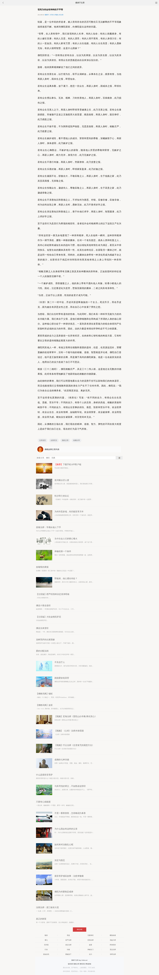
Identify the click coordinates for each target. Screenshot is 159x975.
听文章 (61, 15)
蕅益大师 (113, 940)
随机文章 (65, 440)
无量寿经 (91, 935)
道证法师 (68, 945)
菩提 (68, 935)
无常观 (46, 945)
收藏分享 (76, 440)
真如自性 (46, 954)
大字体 (52, 15)
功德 (68, 949)
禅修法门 (91, 949)
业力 (90, 954)
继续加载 (79, 929)
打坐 (46, 949)
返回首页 (70, 964)
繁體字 (47, 15)
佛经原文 (82, 964)
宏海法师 (91, 940)
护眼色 (56, 15)
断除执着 (113, 935)
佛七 (46, 940)
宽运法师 (113, 949)
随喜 (46, 935)
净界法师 (113, 954)
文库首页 (42, 440)
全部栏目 (54, 440)
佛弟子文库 (80, 3)
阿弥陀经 (113, 945)
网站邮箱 (88, 964)
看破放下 (68, 954)
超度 (90, 945)
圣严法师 (68, 940)
